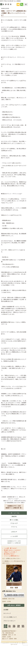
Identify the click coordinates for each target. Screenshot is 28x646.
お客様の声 (14, 531)
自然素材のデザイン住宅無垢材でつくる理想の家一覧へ (14, 506)
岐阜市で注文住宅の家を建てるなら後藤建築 (16, 642)
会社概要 (6, 609)
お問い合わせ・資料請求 (14, 605)
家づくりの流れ (14, 520)
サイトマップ (7, 613)
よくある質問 (14, 536)
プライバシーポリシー (9, 620)
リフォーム (14, 526)
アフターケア (14, 523)
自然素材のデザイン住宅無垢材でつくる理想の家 (14, 542)
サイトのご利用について (10, 617)
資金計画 (14, 516)
